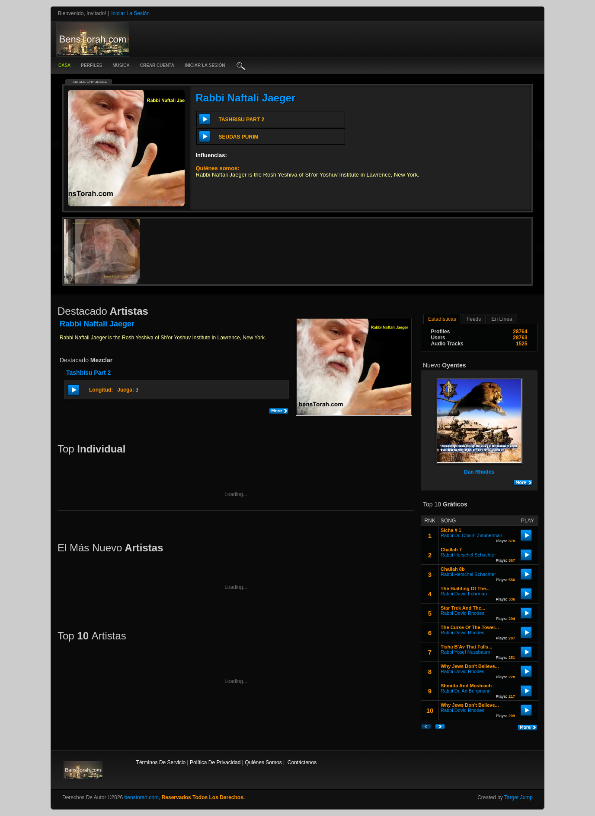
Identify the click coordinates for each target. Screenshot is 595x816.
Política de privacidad (215, 762)
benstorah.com (142, 797)
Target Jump (518, 797)
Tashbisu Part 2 (88, 372)
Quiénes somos (263, 762)
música (120, 65)
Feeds (474, 319)
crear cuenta (157, 65)
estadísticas (442, 319)
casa (64, 65)
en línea (502, 319)
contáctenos (302, 762)
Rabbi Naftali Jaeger (246, 98)
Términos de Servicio (161, 762)
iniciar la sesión (205, 65)
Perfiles (91, 65)
